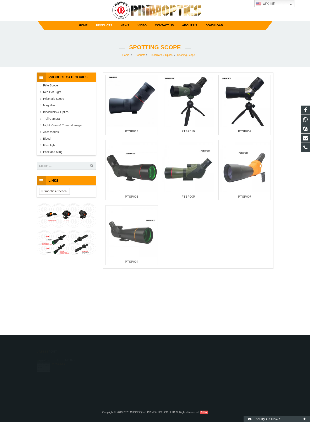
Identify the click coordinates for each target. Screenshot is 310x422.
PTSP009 (244, 131)
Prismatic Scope (53, 98)
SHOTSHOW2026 (63, 358)
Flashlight (49, 145)
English (265, 3)
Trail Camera (51, 118)
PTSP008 (131, 196)
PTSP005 (188, 196)
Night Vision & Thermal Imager (63, 125)
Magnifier (49, 105)
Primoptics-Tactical (54, 191)
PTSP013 (131, 131)
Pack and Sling (52, 152)
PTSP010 (188, 131)
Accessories (51, 132)
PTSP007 (244, 196)
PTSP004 (131, 261)
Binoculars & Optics (56, 112)
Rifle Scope (50, 85)
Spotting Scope (155, 47)
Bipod (47, 138)
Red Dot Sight (52, 92)
